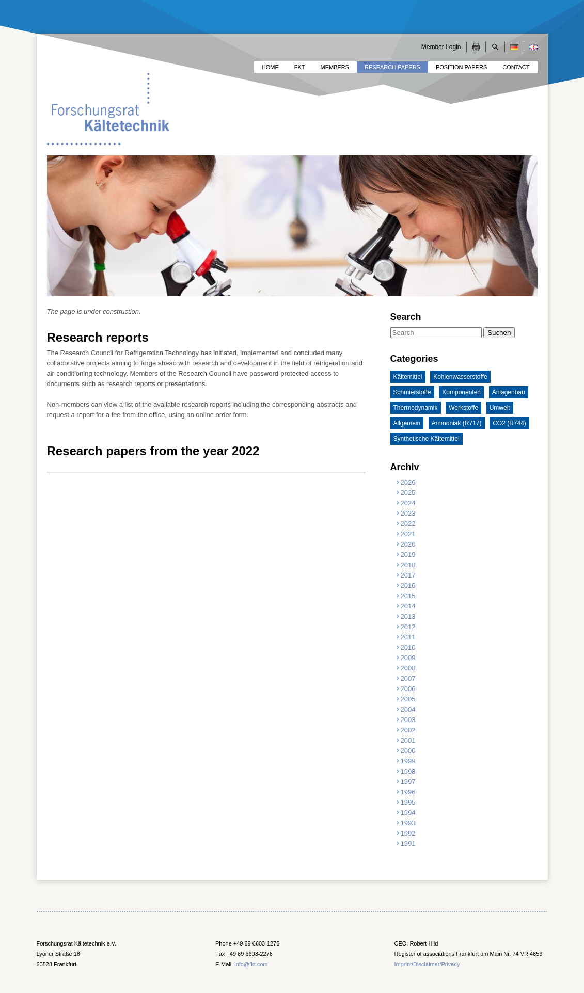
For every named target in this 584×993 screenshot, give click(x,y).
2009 (408, 658)
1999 (408, 761)
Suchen (499, 333)
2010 (408, 647)
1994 (408, 812)
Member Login (441, 47)
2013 (408, 616)
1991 (408, 843)
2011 (408, 637)
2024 (408, 503)
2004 (408, 709)
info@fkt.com (250, 964)
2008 (408, 668)
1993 (408, 823)
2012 (408, 627)
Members (335, 67)
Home (270, 67)
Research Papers (392, 67)
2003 (408, 720)
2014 (408, 606)
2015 (408, 596)
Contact (515, 67)
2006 (408, 689)
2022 (408, 523)
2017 (408, 575)
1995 (408, 802)
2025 (408, 492)
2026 (408, 482)
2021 (408, 534)
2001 (408, 740)
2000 (408, 751)
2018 (408, 565)
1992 (408, 833)
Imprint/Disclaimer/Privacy (427, 964)
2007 (408, 678)
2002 (408, 730)
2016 (408, 585)
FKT (299, 67)
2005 (408, 699)
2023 (408, 513)
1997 (408, 782)
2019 (408, 554)
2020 (408, 544)
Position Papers (461, 67)
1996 (408, 792)
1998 (408, 771)
